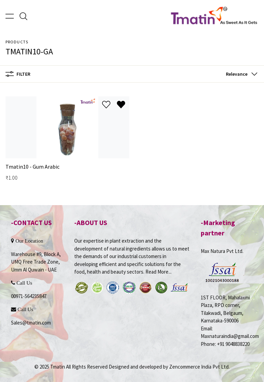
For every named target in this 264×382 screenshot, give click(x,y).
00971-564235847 (28, 296)
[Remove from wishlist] (121, 105)
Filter (18, 74)
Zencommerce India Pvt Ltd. (199, 366)
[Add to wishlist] (106, 105)
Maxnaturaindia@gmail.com (230, 336)
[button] (240, 74)
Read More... (158, 271)
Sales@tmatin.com (31, 322)
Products (17, 41)
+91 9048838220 (233, 344)
